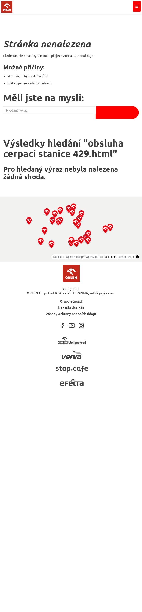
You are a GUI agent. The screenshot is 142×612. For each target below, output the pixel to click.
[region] (71, 229)
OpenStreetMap (124, 256)
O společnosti (71, 301)
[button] (29, 220)
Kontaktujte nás (71, 307)
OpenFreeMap (74, 256)
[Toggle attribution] (137, 256)
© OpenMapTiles (93, 256)
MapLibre (58, 256)
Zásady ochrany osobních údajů (71, 313)
